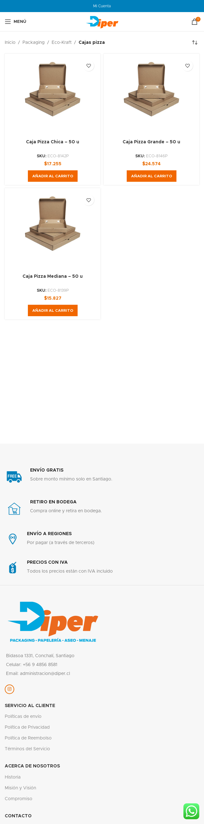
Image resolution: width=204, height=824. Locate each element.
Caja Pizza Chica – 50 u (52, 142)
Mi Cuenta (102, 6)
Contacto (18, 816)
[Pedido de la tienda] (194, 42)
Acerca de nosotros (32, 766)
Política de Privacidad (27, 727)
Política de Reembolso (28, 738)
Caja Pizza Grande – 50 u (151, 142)
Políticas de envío (23, 716)
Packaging (33, 42)
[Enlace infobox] (102, 477)
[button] (53, 176)
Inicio (10, 42)
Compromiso (18, 799)
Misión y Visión (20, 788)
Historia (13, 777)
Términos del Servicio (27, 749)
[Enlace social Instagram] (9, 689)
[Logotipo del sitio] (102, 21)
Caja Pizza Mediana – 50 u (52, 276)
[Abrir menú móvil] (15, 21)
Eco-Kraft (62, 42)
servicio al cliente (30, 706)
